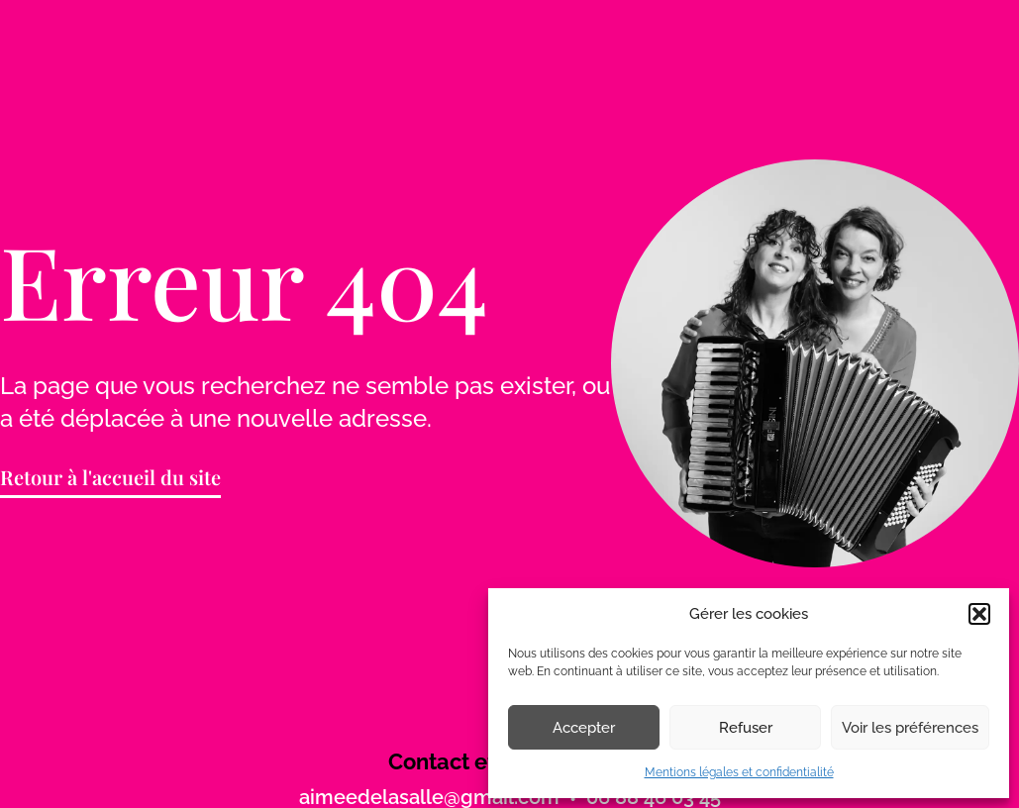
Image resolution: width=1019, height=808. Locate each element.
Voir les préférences (910, 728)
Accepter (584, 728)
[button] (979, 614)
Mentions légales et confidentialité (739, 772)
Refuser (745, 728)
